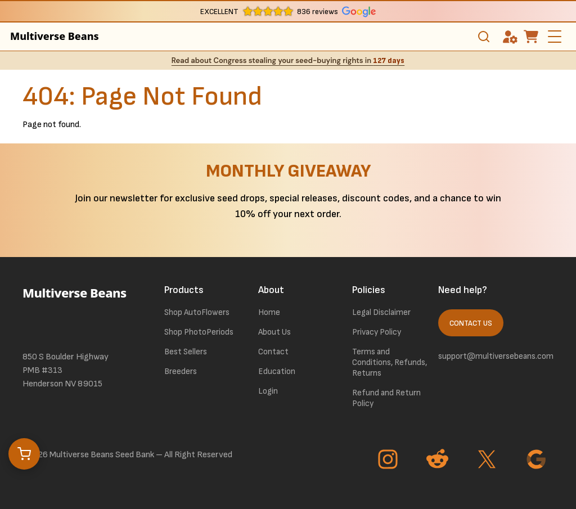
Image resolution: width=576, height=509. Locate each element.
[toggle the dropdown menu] (555, 43)
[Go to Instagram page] (389, 460)
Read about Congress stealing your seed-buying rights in (288, 60)
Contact (273, 351)
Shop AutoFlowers (197, 312)
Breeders (180, 371)
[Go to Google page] (537, 460)
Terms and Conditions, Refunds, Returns (389, 362)
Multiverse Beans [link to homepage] (54, 36)
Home (269, 312)
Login (268, 391)
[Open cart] (24, 454)
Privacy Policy (376, 332)
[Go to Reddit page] (438, 460)
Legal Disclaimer (381, 312)
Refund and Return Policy (386, 398)
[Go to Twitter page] (488, 460)
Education (276, 371)
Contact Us (470, 323)
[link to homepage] (79, 308)
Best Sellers (185, 351)
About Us (274, 332)
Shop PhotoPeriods (198, 332)
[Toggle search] (483, 36)
